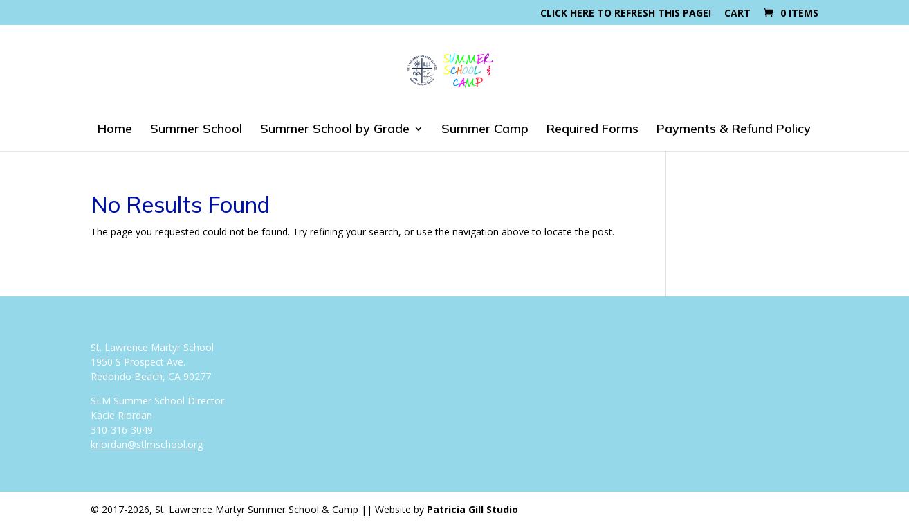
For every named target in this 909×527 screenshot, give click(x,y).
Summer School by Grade (335, 130)
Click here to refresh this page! (625, 13)
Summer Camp (485, 130)
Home (115, 130)
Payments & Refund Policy (733, 130)
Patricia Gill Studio (472, 509)
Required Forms (593, 130)
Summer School (196, 130)
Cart (737, 13)
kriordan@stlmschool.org (147, 444)
